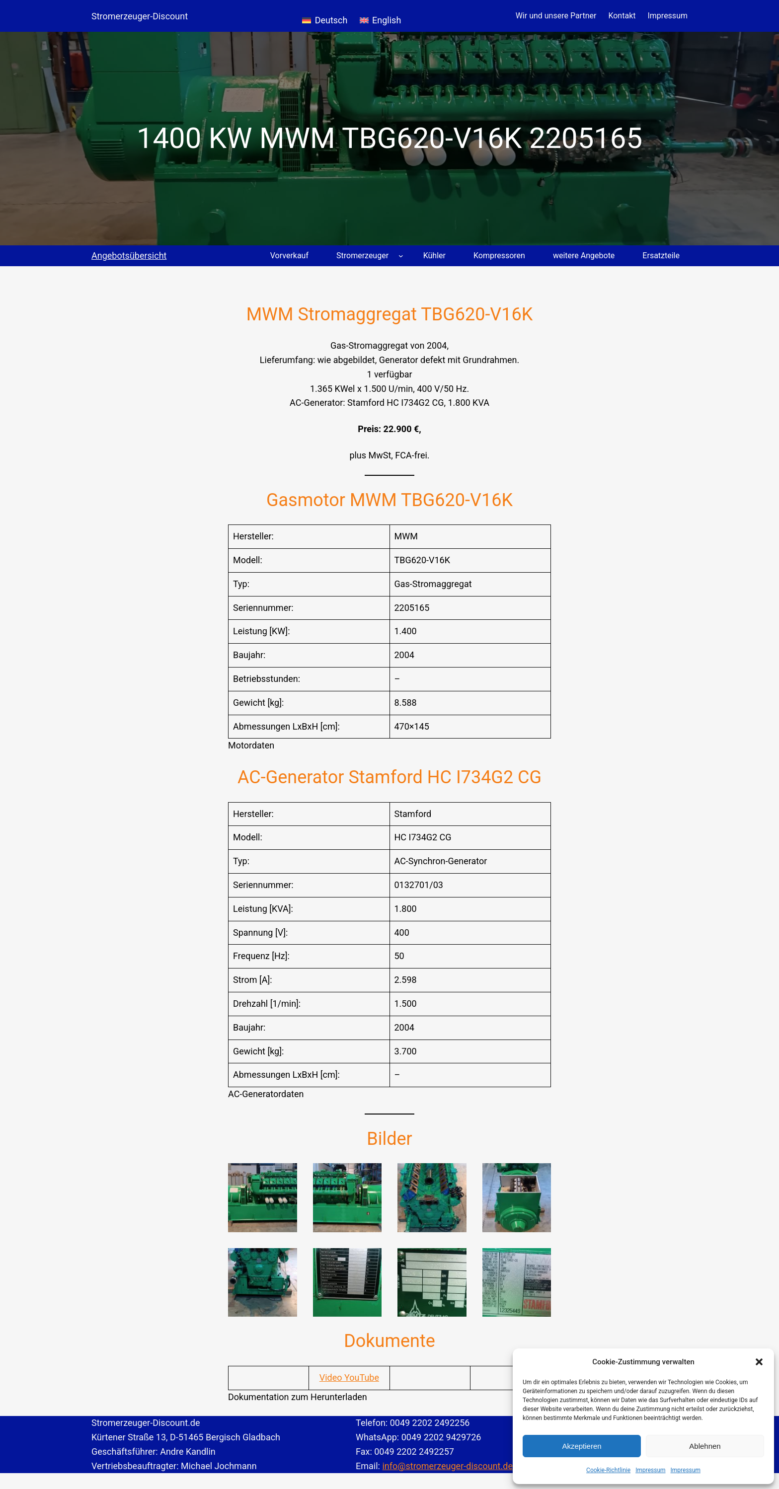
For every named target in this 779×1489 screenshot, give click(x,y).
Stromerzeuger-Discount (139, 16)
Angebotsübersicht (128, 255)
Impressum (650, 1470)
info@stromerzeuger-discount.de (447, 1466)
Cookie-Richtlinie (608, 1470)
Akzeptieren (581, 1446)
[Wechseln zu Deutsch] (324, 16)
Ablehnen (704, 1446)
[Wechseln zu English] (380, 16)
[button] (759, 1362)
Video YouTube (349, 1377)
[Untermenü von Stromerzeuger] (400, 255)
